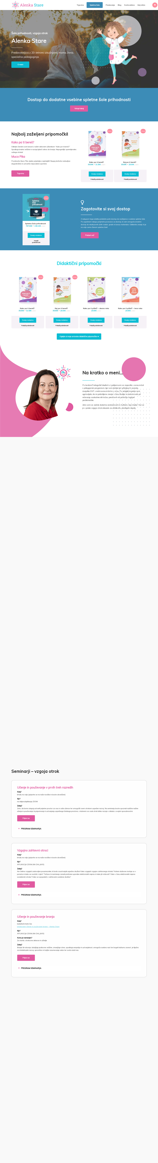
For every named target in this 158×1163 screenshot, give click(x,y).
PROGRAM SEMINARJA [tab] (42, 824)
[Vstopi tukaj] (79, 108)
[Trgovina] (20, 173)
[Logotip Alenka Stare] (27, 5)
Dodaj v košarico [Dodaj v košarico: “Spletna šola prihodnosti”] (36, 235)
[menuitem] (80, 5)
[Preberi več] (90, 235)
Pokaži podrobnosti (97, 179)
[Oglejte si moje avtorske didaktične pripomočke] (79, 336)
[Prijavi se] (39, 816)
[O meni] (20, 64)
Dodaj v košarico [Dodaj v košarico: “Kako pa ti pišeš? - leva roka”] (130, 320)
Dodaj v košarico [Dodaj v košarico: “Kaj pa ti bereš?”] (130, 174)
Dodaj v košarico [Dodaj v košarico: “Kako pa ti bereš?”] (97, 174)
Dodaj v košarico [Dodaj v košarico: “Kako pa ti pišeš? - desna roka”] (96, 320)
